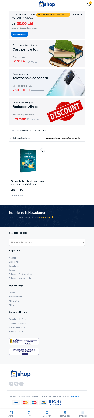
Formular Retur (15, 297)
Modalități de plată (17, 328)
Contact (12, 270)
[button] (42, 150)
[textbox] (22, 242)
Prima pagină (14, 130)
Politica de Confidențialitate (21, 274)
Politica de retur (16, 332)
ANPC (11, 305)
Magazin (12, 258)
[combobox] (47, 242)
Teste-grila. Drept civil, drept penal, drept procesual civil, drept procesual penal (27, 184)
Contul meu (14, 266)
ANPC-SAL (14, 301)
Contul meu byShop (17, 319)
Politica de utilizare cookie (20, 278)
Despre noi (14, 262)
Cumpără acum (19, 34)
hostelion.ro (74, 396)
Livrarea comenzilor (17, 323)
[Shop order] (65, 138)
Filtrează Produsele (19, 138)
